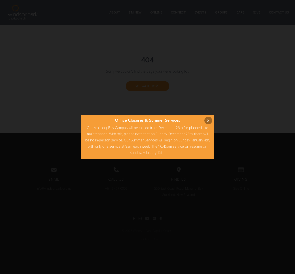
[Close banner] (208, 120)
